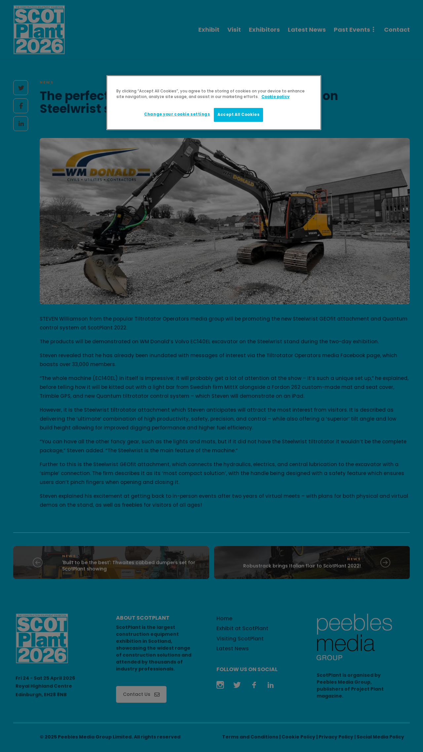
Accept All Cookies (238, 114)
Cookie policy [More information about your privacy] (275, 96)
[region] (213, 102)
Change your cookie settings (177, 114)
